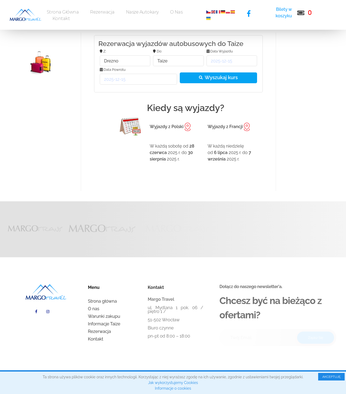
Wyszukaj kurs (218, 77)
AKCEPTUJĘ (331, 377)
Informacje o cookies (173, 388)
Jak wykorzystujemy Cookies (173, 382)
